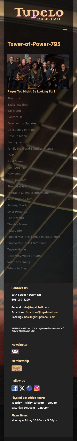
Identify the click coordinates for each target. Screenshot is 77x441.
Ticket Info (14, 230)
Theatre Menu (17, 224)
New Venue (15, 174)
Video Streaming (18, 262)
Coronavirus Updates (21, 123)
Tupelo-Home (16, 249)
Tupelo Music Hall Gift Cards (27, 243)
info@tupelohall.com (36, 307)
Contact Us (14, 117)
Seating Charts (17, 205)
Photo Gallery (16, 186)
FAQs (10, 155)
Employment (16, 142)
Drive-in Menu (17, 136)
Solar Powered (17, 211)
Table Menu (15, 218)
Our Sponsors (16, 180)
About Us (13, 98)
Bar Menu (14, 111)
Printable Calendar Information (29, 193)
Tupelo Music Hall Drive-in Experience (33, 237)
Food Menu (15, 161)
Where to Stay (16, 268)
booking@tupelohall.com (39, 317)
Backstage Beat (17, 104)
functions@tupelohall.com (42, 312)
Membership (16, 167)
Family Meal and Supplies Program (31, 148)
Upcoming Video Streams (24, 256)
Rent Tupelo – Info (19, 199)
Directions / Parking (21, 130)
